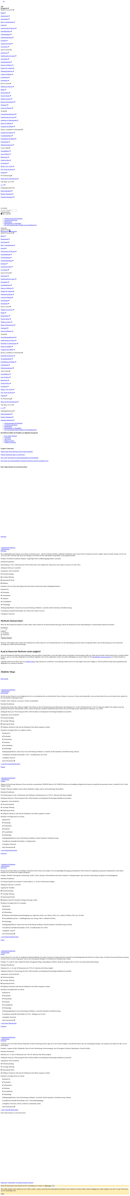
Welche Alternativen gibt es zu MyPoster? (13, 454)
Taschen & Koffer (7, 43)
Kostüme (4, 40)
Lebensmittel (5, 142)
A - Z (3, 185)
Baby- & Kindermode (8, 22)
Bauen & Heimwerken (8, 102)
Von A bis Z (7, 439)
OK (53, 1186)
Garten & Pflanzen (7, 108)
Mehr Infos (48, 1186)
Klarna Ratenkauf (7, 191)
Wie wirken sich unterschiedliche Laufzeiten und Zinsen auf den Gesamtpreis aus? (24, 461)
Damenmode (5, 16)
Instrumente (5, 80)
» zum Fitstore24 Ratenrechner (10, 937)
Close (2, 1193)
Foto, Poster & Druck (8, 169)
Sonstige (4, 172)
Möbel (3, 89)
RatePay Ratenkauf (7, 194)
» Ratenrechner (5, 549)
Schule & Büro (6, 160)
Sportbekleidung (6, 31)
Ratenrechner (8, 222)
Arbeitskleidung (6, 34)
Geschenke (5, 163)
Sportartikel (5, 59)
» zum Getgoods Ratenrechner (9, 1110)
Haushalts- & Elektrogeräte (9, 120)
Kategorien (5, 231)
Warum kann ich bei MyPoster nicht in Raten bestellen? (17, 451)
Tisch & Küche (6, 96)
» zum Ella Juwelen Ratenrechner (10, 764)
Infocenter (13, 231)
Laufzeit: (3, 631)
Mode (3, 13)
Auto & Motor (6, 154)
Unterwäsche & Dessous (9, 28)
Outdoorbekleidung (7, 37)
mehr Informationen (8, 761)
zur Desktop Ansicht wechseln (24, 1182)
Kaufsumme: (4, 627)
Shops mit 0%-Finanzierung (10, 178)
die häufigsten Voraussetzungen (101, 657)
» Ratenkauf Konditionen (8, 547)
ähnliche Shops (30, 661)
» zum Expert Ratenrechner (9, 1023)
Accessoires (5, 46)
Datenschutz (11, 1182)
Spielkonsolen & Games (8, 56)
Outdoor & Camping (7, 68)
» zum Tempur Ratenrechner (9, 850)
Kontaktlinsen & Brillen (8, 139)
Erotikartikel (5, 77)
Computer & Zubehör (8, 126)
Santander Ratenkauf (7, 197)
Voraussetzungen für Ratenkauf (13, 218)
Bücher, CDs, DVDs (7, 166)
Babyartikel (5, 157)
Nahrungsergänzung (7, 71)
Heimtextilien (5, 93)
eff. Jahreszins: (5, 634)
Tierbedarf (4, 105)
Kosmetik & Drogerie (8, 132)
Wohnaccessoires (6, 99)
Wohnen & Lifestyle (7, 86)
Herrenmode (5, 19)
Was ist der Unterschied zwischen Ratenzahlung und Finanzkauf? (20, 458)
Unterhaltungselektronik (8, 114)
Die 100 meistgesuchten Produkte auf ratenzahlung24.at (20, 225)
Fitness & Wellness (7, 65)
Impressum (4, 1182)
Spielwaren (5, 53)
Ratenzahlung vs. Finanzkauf (12, 223)
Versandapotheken (7, 135)
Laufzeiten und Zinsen (10, 220)
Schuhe (4, 25)
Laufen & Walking (7, 74)
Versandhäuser (6, 151)
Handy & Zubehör (7, 123)
